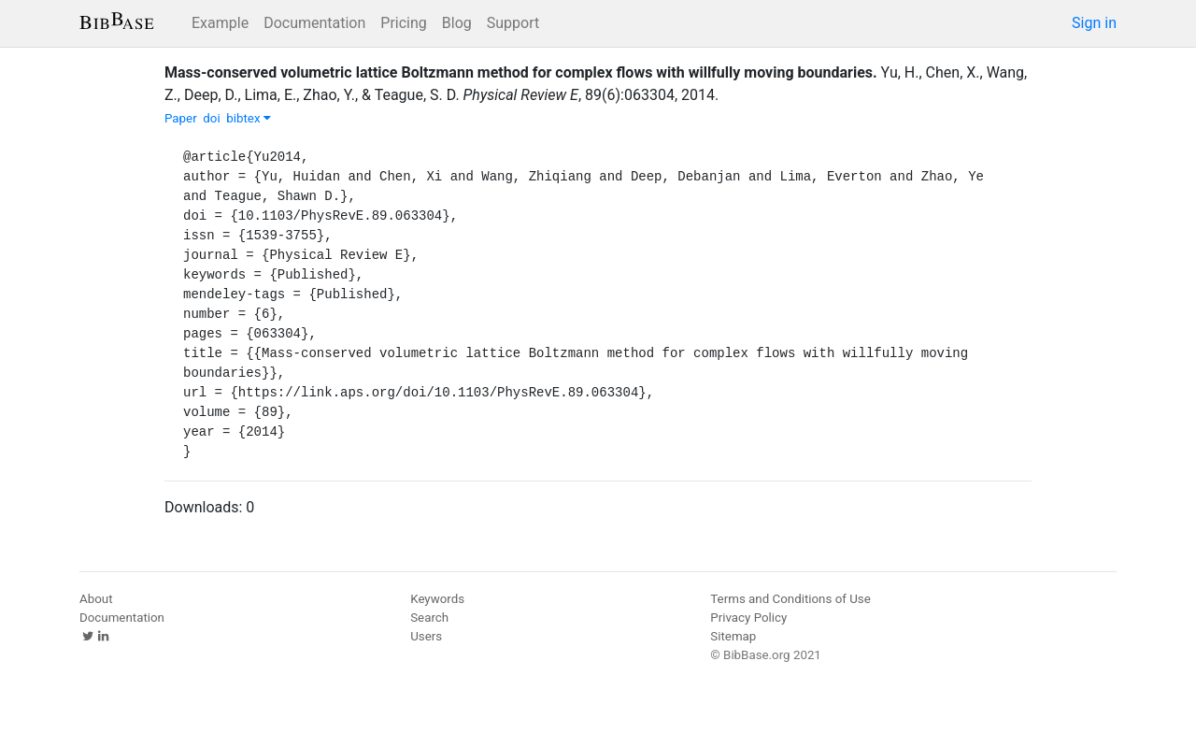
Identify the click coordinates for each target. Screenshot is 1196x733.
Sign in (1094, 23)
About (96, 599)
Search (429, 618)
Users (426, 636)
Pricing (403, 23)
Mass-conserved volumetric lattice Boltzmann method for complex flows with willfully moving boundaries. (520, 72)
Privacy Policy (748, 618)
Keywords (437, 599)
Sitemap (733, 636)
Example (220, 23)
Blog (457, 23)
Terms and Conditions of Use (790, 599)
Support (513, 23)
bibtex (248, 118)
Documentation (314, 23)
